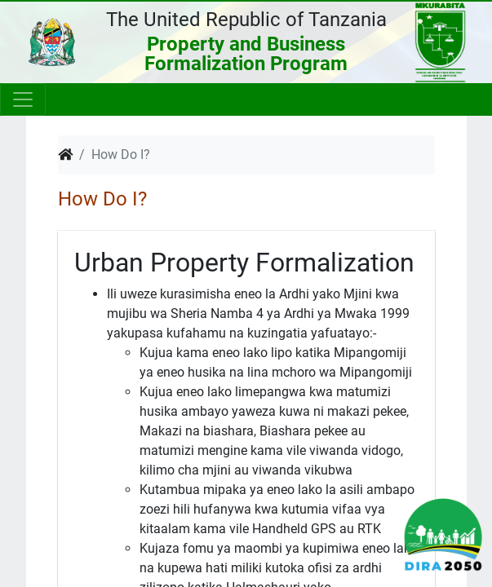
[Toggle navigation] (23, 99)
